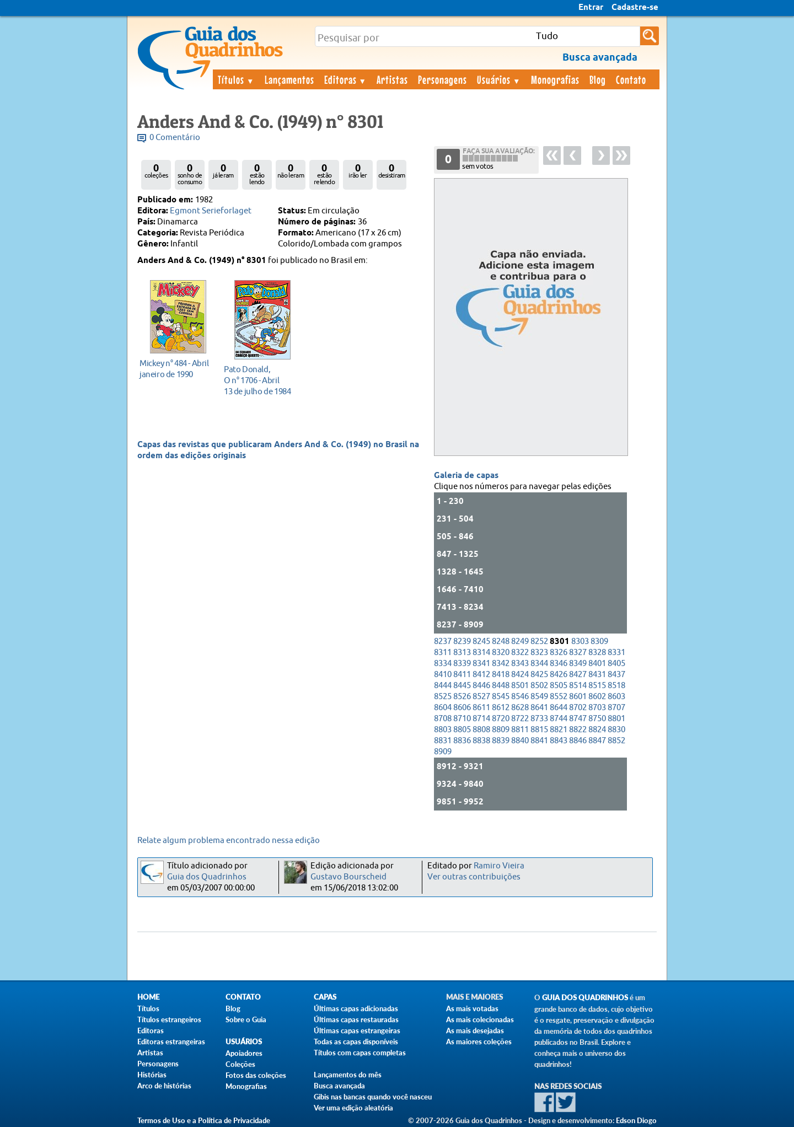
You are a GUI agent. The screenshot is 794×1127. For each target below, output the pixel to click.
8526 (462, 696)
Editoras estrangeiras (171, 1041)
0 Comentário (174, 137)
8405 (616, 663)
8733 (539, 718)
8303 (580, 641)
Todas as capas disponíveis (356, 1041)
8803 (443, 729)
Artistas (392, 79)
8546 (520, 696)
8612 (500, 707)
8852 (616, 741)
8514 (578, 685)
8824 (597, 729)
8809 (500, 729)
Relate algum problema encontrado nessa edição (228, 840)
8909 (443, 752)
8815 (539, 729)
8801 (616, 718)
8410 (443, 674)
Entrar (590, 7)
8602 (597, 696)
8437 (616, 674)
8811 (520, 729)
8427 (578, 674)
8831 (443, 741)
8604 (443, 707)
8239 (462, 641)
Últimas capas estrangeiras (357, 1030)
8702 (578, 707)
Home (148, 997)
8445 (462, 685)
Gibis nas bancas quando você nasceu (373, 1096)
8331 (616, 652)
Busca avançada (339, 1085)
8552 (558, 696)
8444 (443, 685)
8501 (520, 685)
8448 (500, 685)
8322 (520, 652)
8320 (500, 652)
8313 (462, 652)
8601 (578, 696)
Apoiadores (244, 1053)
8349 (578, 663)
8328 (597, 652)
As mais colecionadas (480, 1019)
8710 (462, 718)
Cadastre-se (634, 7)
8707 (616, 707)
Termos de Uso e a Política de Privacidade (203, 1120)
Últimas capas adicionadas (356, 1008)
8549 (539, 696)
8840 (520, 741)
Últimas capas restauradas (356, 1019)
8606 (462, 707)
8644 (558, 707)
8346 (558, 663)
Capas (325, 997)
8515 (597, 685)
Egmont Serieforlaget (210, 211)
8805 (462, 729)
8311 (443, 652)
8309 (599, 641)
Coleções (240, 1064)
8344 (539, 663)
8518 (616, 685)
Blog (597, 79)
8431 (597, 674)
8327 (578, 652)
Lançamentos (289, 79)
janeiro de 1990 (175, 368)
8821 (558, 729)
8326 (558, 652)
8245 (481, 641)
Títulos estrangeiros (169, 1019)
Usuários (499, 79)
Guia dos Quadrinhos (206, 877)
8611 (481, 707)
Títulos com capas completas (360, 1052)
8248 (500, 641)
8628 (520, 707)
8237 (443, 641)
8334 (443, 663)
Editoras (345, 79)
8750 (597, 718)
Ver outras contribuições (474, 877)
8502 (539, 685)
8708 (443, 718)
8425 (539, 674)
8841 (539, 741)
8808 (481, 729)
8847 (597, 741)
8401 (597, 663)
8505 (558, 685)
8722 (520, 718)
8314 (481, 652)
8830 (616, 729)
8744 (558, 718)
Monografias (555, 79)
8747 (578, 718)
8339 (462, 663)
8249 (520, 641)
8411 (462, 674)
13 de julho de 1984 (259, 380)
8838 (481, 741)
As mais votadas (472, 1008)
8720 (500, 718)
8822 (578, 729)
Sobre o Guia (246, 1019)
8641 (539, 707)
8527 (481, 696)
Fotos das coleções (256, 1075)
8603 (616, 696)
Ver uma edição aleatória (353, 1107)
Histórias (152, 1074)
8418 (500, 674)
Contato (631, 79)
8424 (520, 674)
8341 (481, 663)
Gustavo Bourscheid (348, 877)
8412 (481, 674)
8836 (462, 741)
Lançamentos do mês (348, 1074)
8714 (481, 718)
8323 (539, 652)
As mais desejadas (475, 1030)
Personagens (442, 79)
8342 (500, 663)
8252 (539, 641)
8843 (558, 741)
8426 (558, 674)
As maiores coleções (479, 1041)
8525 (443, 696)
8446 (481, 685)
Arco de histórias (164, 1085)
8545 (500, 696)
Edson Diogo (636, 1120)
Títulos (236, 79)
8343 (520, 663)
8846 (578, 741)
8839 (500, 741)
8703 (597, 707)
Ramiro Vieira (499, 866)
